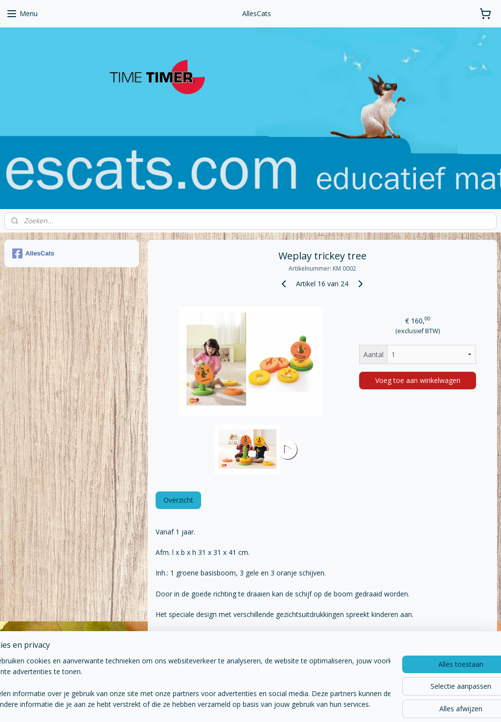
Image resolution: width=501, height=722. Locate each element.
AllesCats (33, 253)
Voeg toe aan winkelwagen (417, 380)
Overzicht (178, 500)
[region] (186, 683)
